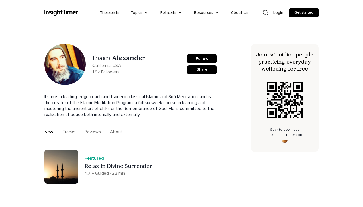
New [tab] (48, 132)
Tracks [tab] (68, 132)
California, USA (106, 65)
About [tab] (116, 132)
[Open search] (265, 12)
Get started (303, 12)
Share (202, 69)
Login (278, 12)
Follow (202, 58)
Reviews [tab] (93, 132)
